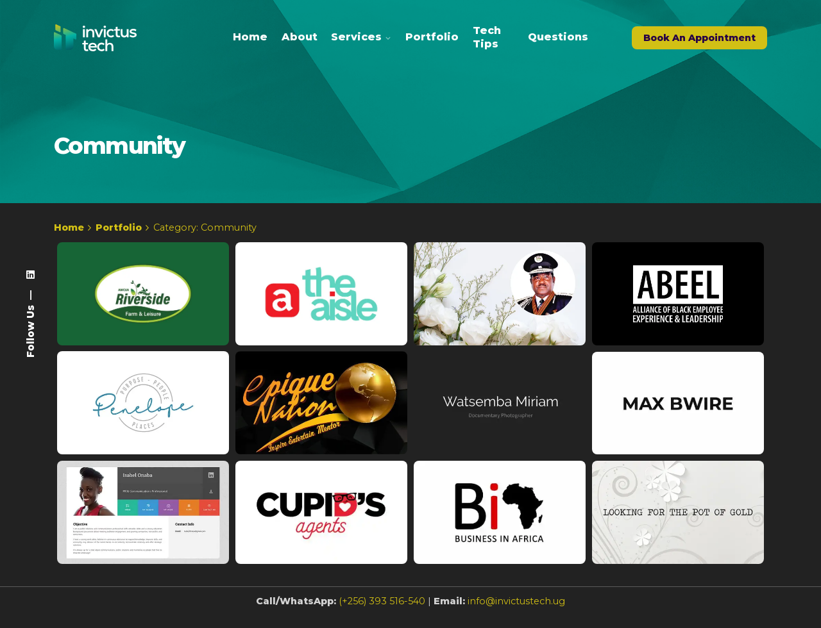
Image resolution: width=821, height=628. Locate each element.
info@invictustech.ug (516, 609)
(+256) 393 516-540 (382, 609)
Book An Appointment (699, 38)
